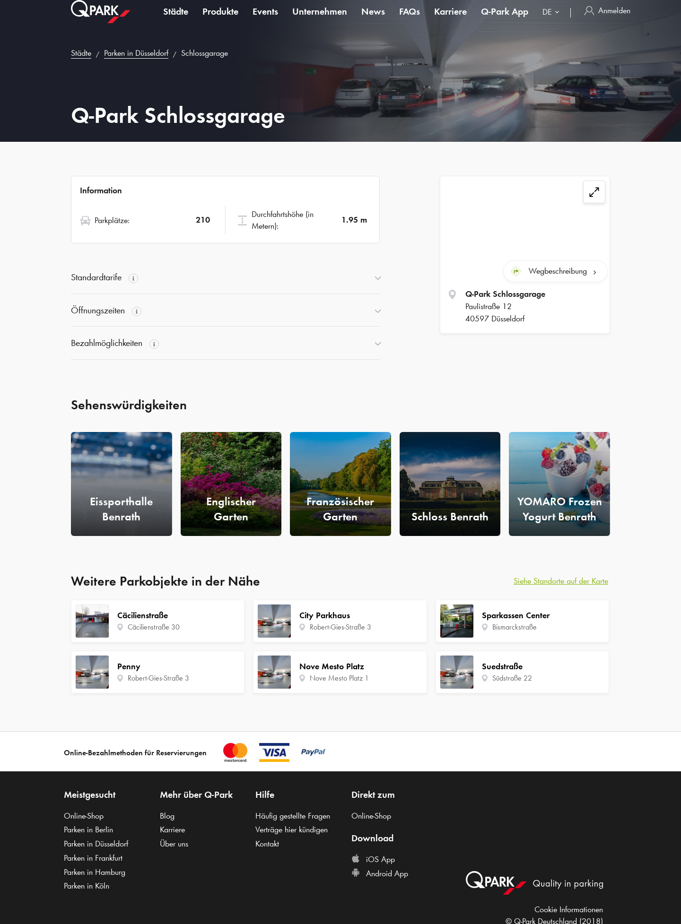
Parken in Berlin (88, 829)
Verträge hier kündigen (291, 829)
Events (265, 20)
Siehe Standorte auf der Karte (561, 581)
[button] (225, 277)
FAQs (409, 20)
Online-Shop (84, 816)
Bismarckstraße (514, 626)
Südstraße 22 (512, 678)
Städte (175, 20)
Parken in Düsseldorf (136, 53)
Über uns (174, 843)
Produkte (220, 20)
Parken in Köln (86, 886)
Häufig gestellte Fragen (292, 816)
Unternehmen (319, 20)
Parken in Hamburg (94, 872)
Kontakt (267, 843)
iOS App (373, 859)
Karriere (450, 20)
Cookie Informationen (568, 909)
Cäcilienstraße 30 (154, 626)
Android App (379, 873)
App (504, 20)
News (373, 20)
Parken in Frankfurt (93, 858)
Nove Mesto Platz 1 (339, 678)
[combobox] (552, 22)
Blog (167, 816)
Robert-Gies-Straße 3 (158, 678)
